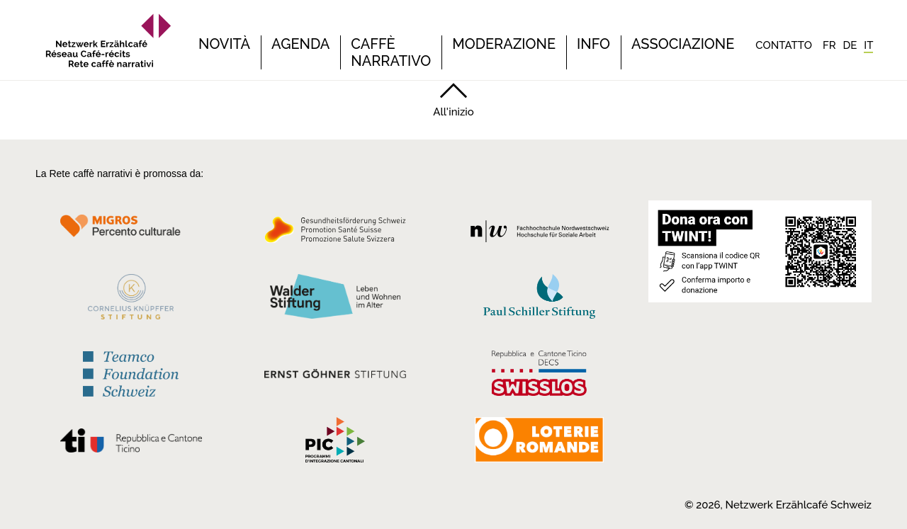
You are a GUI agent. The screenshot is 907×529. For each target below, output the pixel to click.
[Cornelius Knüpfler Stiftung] (130, 300)
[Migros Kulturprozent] (130, 233)
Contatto (783, 45)
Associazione (682, 43)
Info (593, 43)
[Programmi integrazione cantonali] (335, 443)
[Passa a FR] (829, 45)
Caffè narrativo (391, 52)
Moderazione (504, 43)
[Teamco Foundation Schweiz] (130, 372)
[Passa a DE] (850, 45)
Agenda (300, 43)
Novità (224, 43)
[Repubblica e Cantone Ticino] (130, 444)
